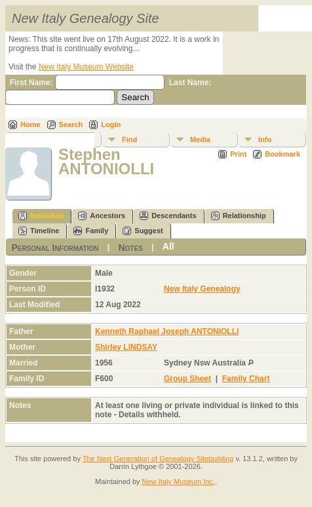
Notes (130, 247)
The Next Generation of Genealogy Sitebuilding (158, 458)
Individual (41, 216)
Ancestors (101, 216)
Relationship (238, 216)
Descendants (168, 216)
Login (111, 124)
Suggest (143, 231)
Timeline (38, 231)
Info (264, 139)
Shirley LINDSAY (126, 347)
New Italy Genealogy (202, 288)
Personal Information (54, 247)
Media (200, 139)
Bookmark (282, 154)
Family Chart (246, 378)
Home (30, 124)
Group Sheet (187, 378)
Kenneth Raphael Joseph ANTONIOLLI (167, 331)
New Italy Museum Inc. (178, 481)
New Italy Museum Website (86, 66)
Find (129, 139)
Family (90, 231)
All (168, 246)
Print (238, 154)
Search (71, 124)
